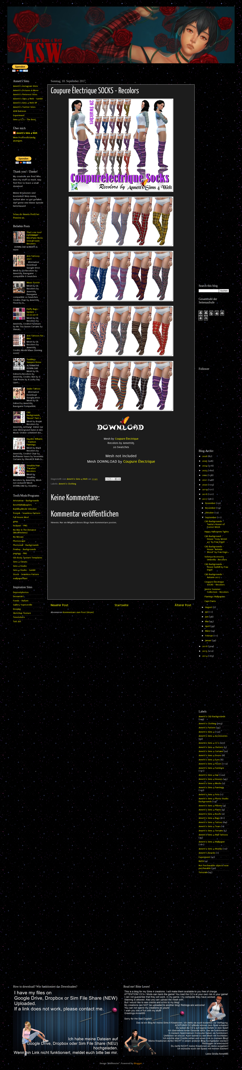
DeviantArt (18, 596)
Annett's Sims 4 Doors (210, 755)
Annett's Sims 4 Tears (210, 826)
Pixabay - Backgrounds (24, 549)
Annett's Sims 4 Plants (210, 809)
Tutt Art (17, 621)
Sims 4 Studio (20, 566)
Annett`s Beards (207, 853)
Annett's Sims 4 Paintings (211, 787)
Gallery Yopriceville (22, 605)
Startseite (121, 605)
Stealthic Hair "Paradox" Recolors (33, 468)
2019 (205, 489)
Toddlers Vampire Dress (34, 361)
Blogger (138, 1063)
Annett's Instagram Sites (25, 86)
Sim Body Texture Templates (27, 557)
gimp (15, 521)
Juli (206, 612)
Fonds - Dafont (20, 600)
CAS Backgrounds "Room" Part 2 (34, 415)
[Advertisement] (214, 127)
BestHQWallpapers (22, 505)
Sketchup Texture (22, 613)
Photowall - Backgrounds (26, 545)
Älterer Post (183, 605)
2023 (205, 470)
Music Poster (33, 282)
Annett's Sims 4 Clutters (211, 747)
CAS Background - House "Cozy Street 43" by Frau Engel (216, 539)
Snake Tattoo (33, 388)
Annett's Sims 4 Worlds (210, 849)
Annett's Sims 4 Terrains (211, 830)
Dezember (210, 503)
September (211, 517)
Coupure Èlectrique (126, 438)
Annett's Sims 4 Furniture (211, 768)
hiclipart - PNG (20, 525)
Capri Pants (210, 601)
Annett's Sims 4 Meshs (210, 783)
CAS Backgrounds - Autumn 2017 (214, 576)
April (207, 626)
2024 (205, 466)
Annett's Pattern (207, 727)
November (210, 508)
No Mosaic (18, 537)
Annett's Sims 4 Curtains (211, 751)
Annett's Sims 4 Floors (210, 764)
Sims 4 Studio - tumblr (24, 570)
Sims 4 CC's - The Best (24, 119)
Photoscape (19, 541)
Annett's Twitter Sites (24, 107)
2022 (205, 475)
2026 (205, 456)
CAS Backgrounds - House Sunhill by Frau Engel (216, 567)
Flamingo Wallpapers (215, 596)
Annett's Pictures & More (25, 90)
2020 (205, 484)
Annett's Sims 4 (206, 732)
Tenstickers (19, 617)
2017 (205, 499)
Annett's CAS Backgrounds (212, 716)
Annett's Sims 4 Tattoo (210, 822)
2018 (205, 494)
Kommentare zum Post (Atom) (78, 612)
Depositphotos (21, 592)
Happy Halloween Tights (217, 531)
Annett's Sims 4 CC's (209, 743)
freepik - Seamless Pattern (26, 513)
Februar (209, 635)
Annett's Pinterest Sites (25, 94)
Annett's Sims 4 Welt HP (25, 103)
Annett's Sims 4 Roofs (210, 814)
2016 (205, 646)
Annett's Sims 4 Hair (209, 775)
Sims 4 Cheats (20, 562)
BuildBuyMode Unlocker (25, 509)
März (208, 631)
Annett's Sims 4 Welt (26, 133)
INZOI (201, 861)
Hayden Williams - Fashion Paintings (35, 442)
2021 (205, 480)
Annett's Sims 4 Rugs (209, 818)
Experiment (19, 115)
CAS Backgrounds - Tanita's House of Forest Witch (215, 524)
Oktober (210, 512)
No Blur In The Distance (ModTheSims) (24, 531)
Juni (207, 616)
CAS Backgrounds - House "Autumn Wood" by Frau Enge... (217, 549)
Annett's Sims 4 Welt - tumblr (28, 98)
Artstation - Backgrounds (26, 500)
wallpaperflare (20, 578)
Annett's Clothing (67, 483)
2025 (205, 461)
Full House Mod (21, 517)
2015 (205, 651)
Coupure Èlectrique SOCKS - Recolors (215, 583)
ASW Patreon (19, 111)
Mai (207, 621)
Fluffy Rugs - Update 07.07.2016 (33, 312)
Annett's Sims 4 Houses (211, 779)
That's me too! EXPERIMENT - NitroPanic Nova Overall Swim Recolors (35, 238)
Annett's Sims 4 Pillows (210, 805)
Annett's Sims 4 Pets (209, 794)
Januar (208, 640)
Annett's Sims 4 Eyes (209, 759)
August (209, 607)
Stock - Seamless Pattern (26, 574)
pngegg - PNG (20, 553)
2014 (205, 656)
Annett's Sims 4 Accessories (213, 736)
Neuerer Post (59, 605)
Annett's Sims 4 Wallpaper (212, 842)
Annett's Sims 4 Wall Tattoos (213, 834)
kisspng (17, 609)
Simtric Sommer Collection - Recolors (217, 590)
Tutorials (203, 872)
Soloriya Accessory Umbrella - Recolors (216, 558)
